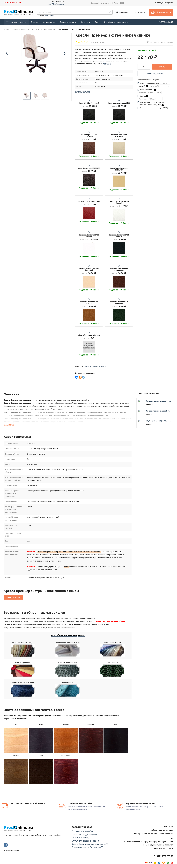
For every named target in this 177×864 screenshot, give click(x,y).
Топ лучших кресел (82, 828)
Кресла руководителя (21, 29)
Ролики (144, 100)
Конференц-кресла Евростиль (87, 844)
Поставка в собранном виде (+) (154, 112)
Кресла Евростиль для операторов (90, 841)
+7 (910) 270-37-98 (12, 3)
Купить (162, 68)
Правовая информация (11, 847)
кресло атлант (49, 15)
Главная (34, 22)
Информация (49, 22)
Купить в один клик (155, 75)
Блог (97, 22)
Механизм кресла (148, 94)
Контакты (85, 22)
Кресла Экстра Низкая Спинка (43, 29)
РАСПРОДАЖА (166, 22)
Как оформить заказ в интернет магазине (153, 831)
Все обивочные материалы (116, 22)
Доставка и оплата (67, 22)
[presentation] (7, 61)
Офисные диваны (81, 835)
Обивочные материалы (162, 827)
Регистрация (167, 3)
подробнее (9, 424)
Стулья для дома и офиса (85, 838)
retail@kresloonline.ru (56, 4)
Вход (159, 3)
